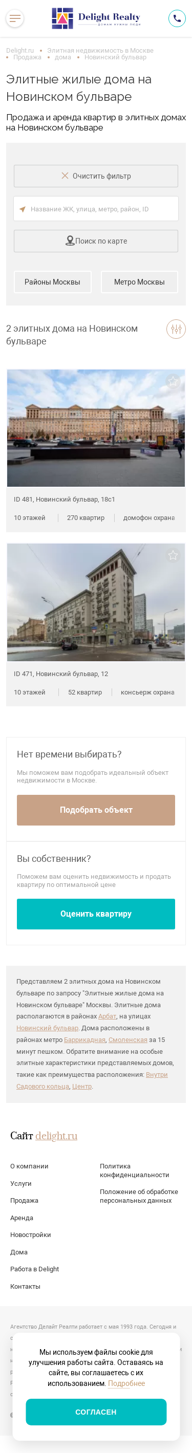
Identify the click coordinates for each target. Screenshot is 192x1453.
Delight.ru (20, 50)
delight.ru (56, 1136)
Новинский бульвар (47, 1028)
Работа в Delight (34, 1269)
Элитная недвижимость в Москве (100, 50)
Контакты (25, 1286)
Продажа (27, 57)
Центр (82, 1086)
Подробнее (126, 1383)
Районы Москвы (52, 282)
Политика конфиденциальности (134, 1170)
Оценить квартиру (96, 914)
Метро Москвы (139, 282)
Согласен (96, 1412)
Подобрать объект (96, 810)
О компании (29, 1166)
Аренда (21, 1218)
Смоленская (128, 1040)
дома (63, 57)
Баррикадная (84, 1040)
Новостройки (30, 1235)
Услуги (21, 1183)
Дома (19, 1252)
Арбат (107, 1016)
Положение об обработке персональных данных (139, 1196)
